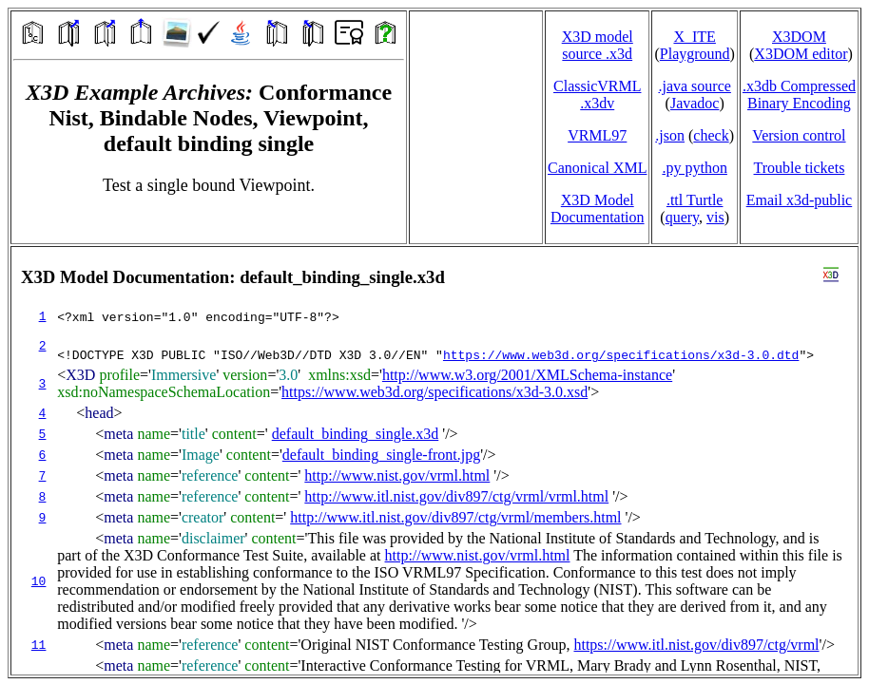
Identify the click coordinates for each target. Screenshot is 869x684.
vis (715, 217)
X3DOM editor (800, 54)
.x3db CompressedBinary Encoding (799, 94)
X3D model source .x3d (597, 45)
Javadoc (695, 103)
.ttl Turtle (695, 200)
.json (670, 135)
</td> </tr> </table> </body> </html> (434, 461)
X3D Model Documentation (597, 208)
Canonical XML (597, 168)
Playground (695, 54)
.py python (694, 168)
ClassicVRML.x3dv (597, 94)
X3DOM (799, 36)
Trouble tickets (799, 168)
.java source (694, 86)
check (710, 135)
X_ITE (694, 36)
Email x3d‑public (799, 200)
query (682, 217)
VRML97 (597, 135)
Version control (798, 135)
